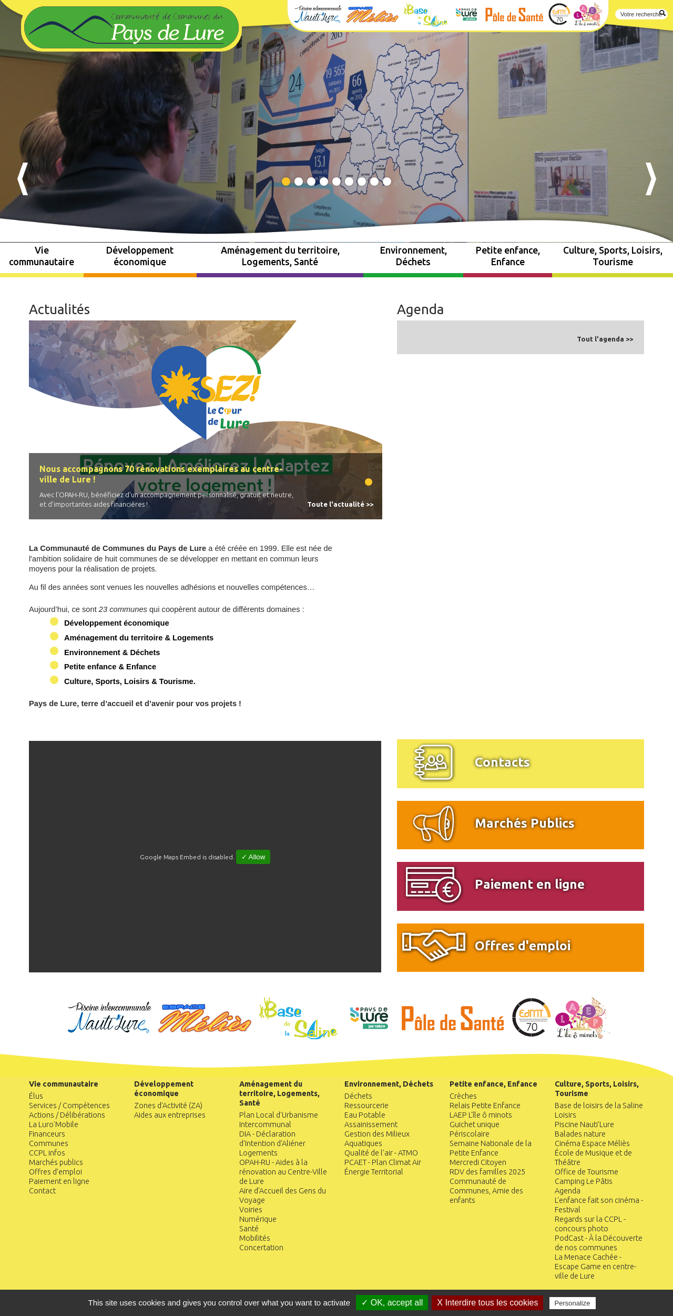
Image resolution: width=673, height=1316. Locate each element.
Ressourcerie (366, 1105)
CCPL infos (47, 1153)
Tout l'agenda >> (605, 339)
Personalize (572, 1303)
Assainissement (370, 1124)
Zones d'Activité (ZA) (168, 1105)
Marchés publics (56, 1162)
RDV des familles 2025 (487, 1172)
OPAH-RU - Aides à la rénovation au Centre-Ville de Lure (283, 1172)
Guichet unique (474, 1124)
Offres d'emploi (522, 945)
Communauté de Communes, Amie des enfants (486, 1190)
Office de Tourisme (586, 1172)
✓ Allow (253, 857)
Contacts (502, 762)
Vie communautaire (41, 256)
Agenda (420, 309)
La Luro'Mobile (53, 1124)
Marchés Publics (525, 823)
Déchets (358, 1096)
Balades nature (580, 1134)
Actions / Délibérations (67, 1115)
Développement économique (140, 256)
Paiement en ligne (530, 884)
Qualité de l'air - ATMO (381, 1153)
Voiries (250, 1210)
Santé (249, 1228)
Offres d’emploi (55, 1172)
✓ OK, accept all (392, 1302)
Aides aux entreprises (170, 1115)
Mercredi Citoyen (478, 1162)
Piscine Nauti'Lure (584, 1124)
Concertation (261, 1247)
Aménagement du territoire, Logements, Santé (280, 256)
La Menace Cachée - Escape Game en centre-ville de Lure (595, 1266)
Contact (42, 1191)
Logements (258, 1153)
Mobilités (254, 1238)
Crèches (463, 1096)
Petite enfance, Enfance (508, 256)
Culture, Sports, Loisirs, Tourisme (612, 256)
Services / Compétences (69, 1105)
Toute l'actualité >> (340, 504)
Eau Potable (364, 1115)
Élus (36, 1096)
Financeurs (47, 1134)
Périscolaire (470, 1134)
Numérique (258, 1219)
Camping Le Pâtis (584, 1181)
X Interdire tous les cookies (487, 1302)
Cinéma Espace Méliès (592, 1143)
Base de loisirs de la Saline (599, 1105)
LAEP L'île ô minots (481, 1115)
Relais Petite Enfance (485, 1105)
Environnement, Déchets (413, 256)
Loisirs (565, 1115)
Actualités (59, 309)
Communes (48, 1143)
